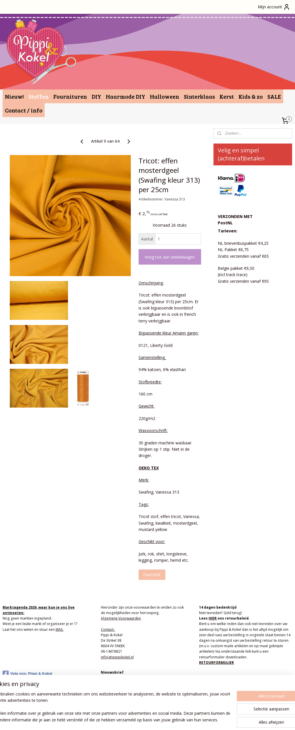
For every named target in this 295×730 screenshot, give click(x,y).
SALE (274, 96)
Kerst (227, 96)
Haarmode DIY (125, 96)
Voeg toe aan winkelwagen (170, 257)
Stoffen (39, 96)
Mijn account (274, 6)
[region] (109, 707)
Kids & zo (251, 96)
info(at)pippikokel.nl (117, 657)
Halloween (164, 96)
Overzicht (152, 574)
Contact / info (23, 110)
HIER (213, 618)
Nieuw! (14, 96)
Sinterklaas (199, 96)
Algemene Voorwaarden (121, 618)
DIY (96, 96)
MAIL (59, 629)
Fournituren (70, 96)
